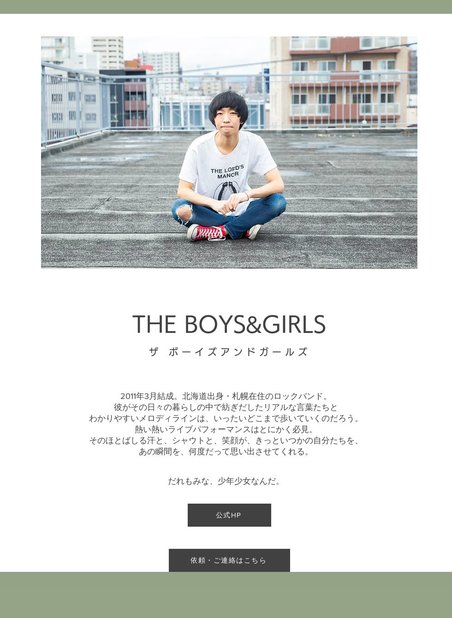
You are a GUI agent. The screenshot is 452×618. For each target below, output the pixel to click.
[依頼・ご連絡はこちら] (229, 560)
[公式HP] (229, 515)
